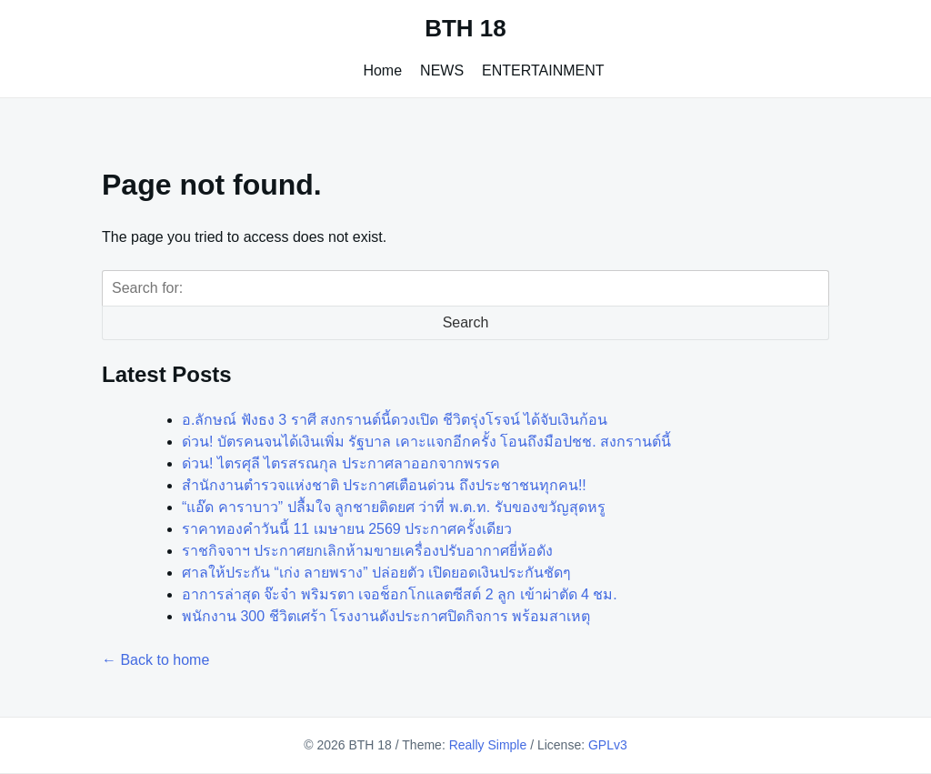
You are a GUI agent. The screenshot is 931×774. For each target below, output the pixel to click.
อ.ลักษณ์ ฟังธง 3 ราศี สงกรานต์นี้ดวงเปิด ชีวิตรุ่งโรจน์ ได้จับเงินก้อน (394, 419)
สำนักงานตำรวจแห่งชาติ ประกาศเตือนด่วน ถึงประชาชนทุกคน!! (384, 485)
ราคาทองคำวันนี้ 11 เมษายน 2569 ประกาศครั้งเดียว (347, 529)
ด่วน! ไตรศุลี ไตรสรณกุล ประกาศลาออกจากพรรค (341, 463)
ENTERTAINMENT (543, 70)
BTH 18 (465, 28)
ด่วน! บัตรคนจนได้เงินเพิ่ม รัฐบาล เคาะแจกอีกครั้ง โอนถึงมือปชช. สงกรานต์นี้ (426, 441)
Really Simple (488, 745)
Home (382, 70)
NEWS (442, 70)
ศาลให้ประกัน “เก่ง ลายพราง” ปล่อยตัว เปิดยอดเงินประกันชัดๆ (376, 572)
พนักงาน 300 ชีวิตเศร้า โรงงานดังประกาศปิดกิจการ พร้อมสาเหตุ (386, 616)
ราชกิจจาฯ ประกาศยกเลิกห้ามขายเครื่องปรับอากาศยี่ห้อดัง (367, 550)
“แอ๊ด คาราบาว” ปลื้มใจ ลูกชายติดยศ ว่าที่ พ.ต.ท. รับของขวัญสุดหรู (394, 507)
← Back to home (155, 660)
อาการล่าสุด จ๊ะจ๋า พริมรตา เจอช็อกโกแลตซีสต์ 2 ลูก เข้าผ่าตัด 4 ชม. (399, 594)
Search (466, 322)
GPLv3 (607, 745)
